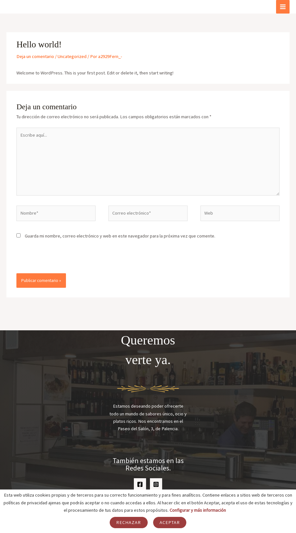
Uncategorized (72, 56)
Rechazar (128, 522)
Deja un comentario (35, 56)
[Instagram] (156, 484)
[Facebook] (140, 484)
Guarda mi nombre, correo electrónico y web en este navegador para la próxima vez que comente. (120, 236)
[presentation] (60, 259)
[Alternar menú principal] (283, 7)
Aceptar (170, 522)
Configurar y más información (198, 510)
